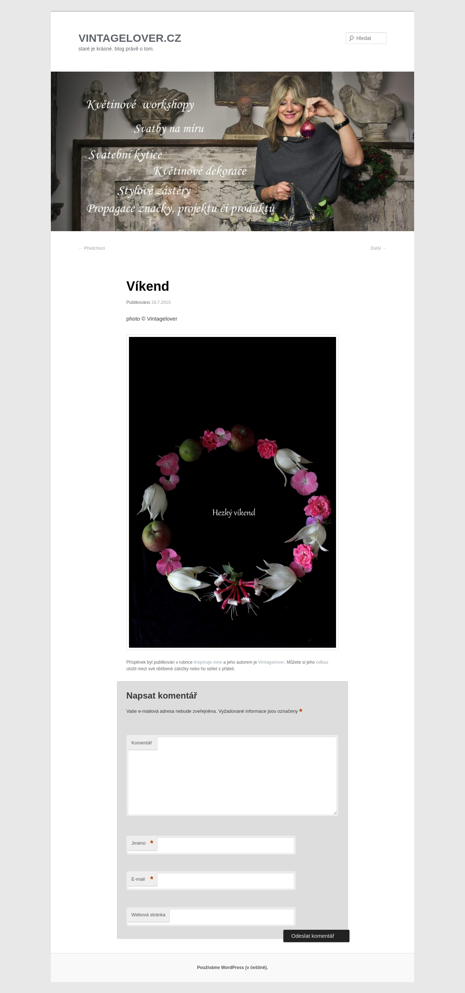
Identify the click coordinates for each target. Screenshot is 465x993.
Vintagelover (271, 662)
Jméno (142, 843)
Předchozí (91, 248)
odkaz (322, 662)
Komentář (142, 742)
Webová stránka (149, 914)
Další (379, 248)
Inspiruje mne (208, 662)
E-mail (142, 879)
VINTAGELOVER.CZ (129, 38)
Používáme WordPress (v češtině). (232, 967)
